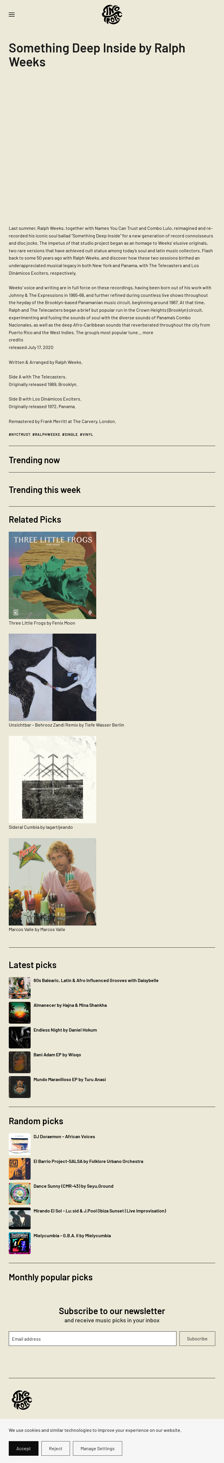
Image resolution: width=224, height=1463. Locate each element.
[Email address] (92, 1338)
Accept (23, 1448)
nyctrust (20, 434)
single (71, 434)
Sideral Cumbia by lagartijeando (41, 827)
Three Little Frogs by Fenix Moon (42, 622)
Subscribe (197, 1338)
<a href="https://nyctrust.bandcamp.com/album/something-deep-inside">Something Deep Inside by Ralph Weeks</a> (60, 148)
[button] (12, 14)
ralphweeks (47, 434)
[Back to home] (112, 14)
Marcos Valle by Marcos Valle (37, 929)
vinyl (88, 434)
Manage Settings (97, 1448)
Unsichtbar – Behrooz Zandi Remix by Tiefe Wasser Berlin (66, 724)
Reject (55, 1448)
